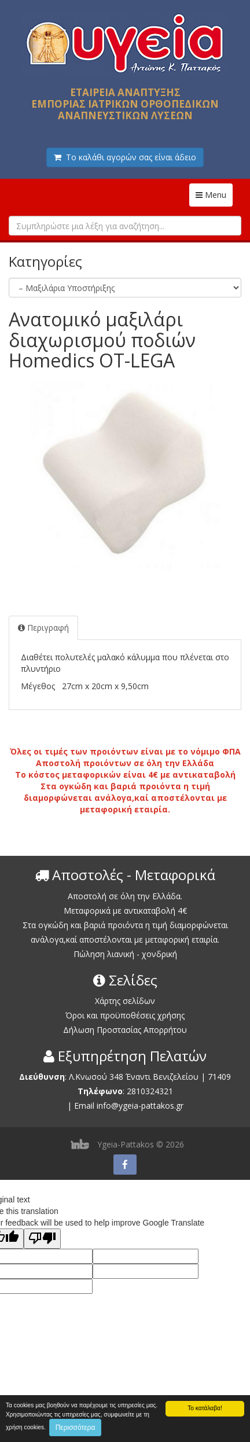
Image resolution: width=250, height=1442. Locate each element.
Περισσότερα (75, 1427)
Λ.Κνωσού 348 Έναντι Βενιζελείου (135, 1076)
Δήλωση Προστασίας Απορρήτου (125, 1029)
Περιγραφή (43, 627)
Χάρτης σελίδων (125, 1000)
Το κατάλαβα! (205, 1408)
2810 (136, 1091)
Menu (214, 194)
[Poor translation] (42, 1238)
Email (84, 1105)
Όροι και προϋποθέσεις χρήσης (125, 1015)
